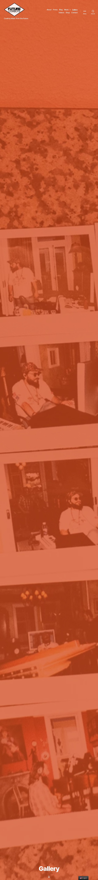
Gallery (75, 10)
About (49, 10)
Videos (61, 13)
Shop (68, 13)
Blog (61, 10)
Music (66, 10)
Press (55, 10)
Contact (74, 13)
